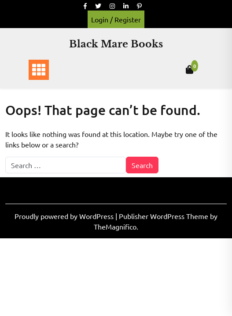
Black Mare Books (116, 44)
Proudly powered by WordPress (65, 216)
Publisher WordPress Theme (164, 216)
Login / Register (116, 19)
